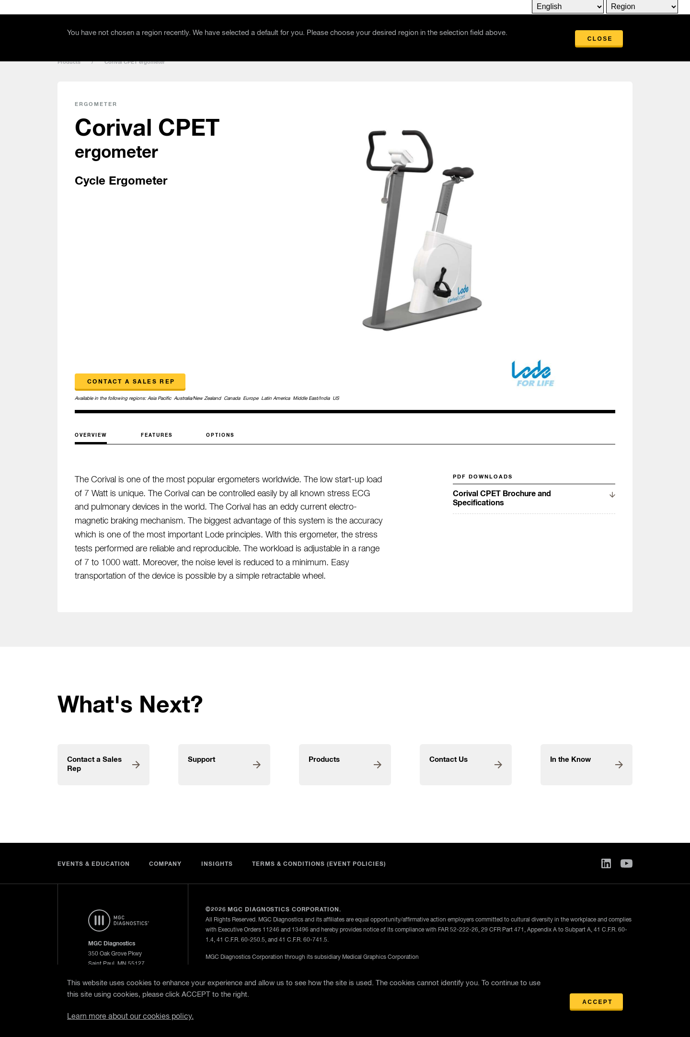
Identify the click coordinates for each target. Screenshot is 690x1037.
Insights (217, 864)
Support (201, 759)
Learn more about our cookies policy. (130, 1017)
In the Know (570, 759)
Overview (91, 435)
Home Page (118, 920)
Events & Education (94, 864)
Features (156, 435)
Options (220, 435)
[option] (417, 248)
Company (165, 864)
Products (69, 62)
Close (600, 38)
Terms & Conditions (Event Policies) (319, 864)
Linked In (606, 863)
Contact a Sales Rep (131, 382)
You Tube (626, 863)
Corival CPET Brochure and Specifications (502, 498)
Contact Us (448, 759)
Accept (597, 1002)
